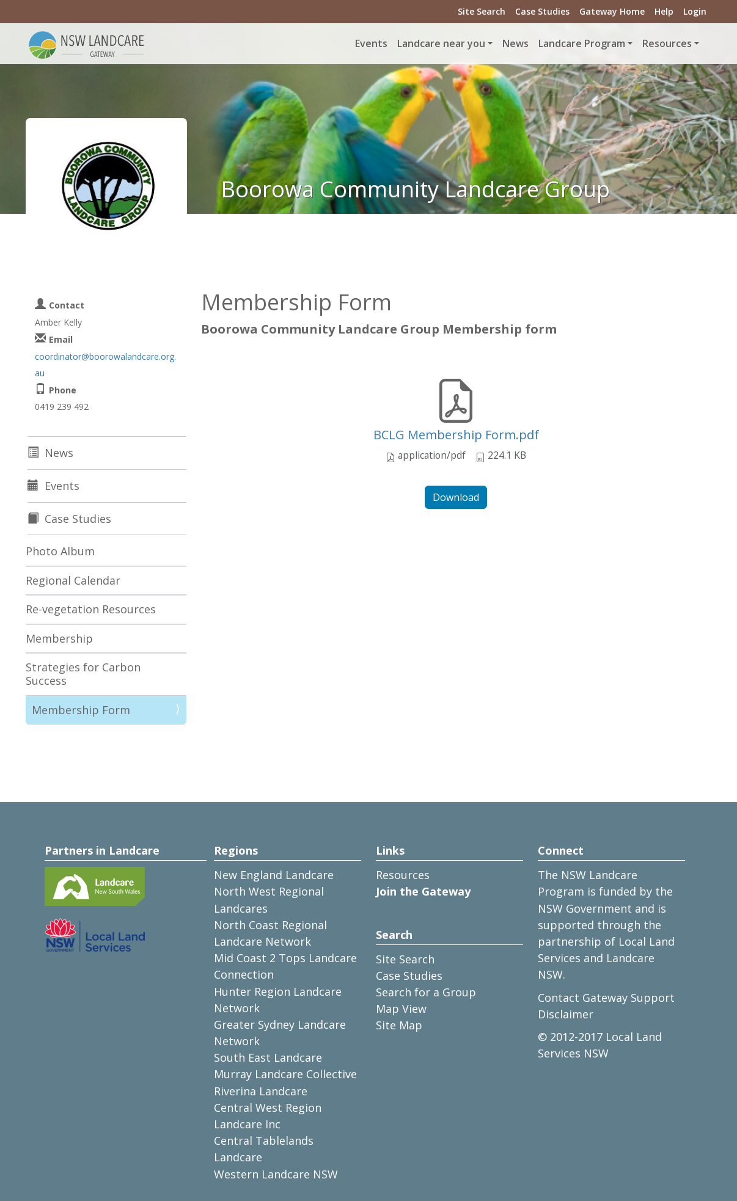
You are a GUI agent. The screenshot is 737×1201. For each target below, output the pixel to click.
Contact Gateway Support (606, 997)
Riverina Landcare (260, 1091)
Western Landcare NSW (276, 1174)
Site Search (481, 11)
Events (371, 43)
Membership (59, 638)
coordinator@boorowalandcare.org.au (105, 365)
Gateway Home (612, 11)
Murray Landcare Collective (285, 1074)
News (515, 43)
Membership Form (81, 710)
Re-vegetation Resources (91, 609)
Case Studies (542, 11)
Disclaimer (565, 1014)
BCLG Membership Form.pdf (456, 434)
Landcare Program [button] (581, 43)
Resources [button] (667, 43)
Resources (403, 874)
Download (456, 497)
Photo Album (60, 551)
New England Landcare (274, 874)
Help (663, 11)
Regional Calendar (73, 580)
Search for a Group (426, 992)
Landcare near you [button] (441, 43)
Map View (401, 1008)
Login (694, 11)
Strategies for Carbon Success (83, 674)
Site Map (399, 1025)
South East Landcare (268, 1057)
